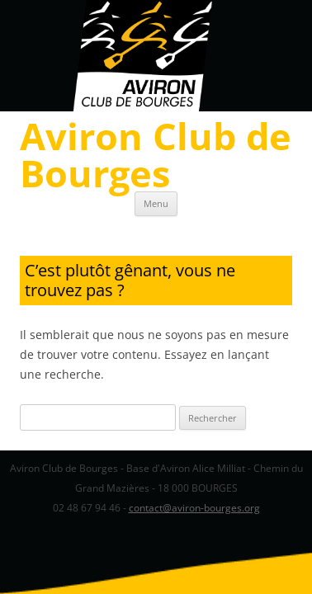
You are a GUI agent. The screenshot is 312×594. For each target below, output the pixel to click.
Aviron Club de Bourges (155, 154)
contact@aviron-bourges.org (194, 508)
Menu (156, 203)
